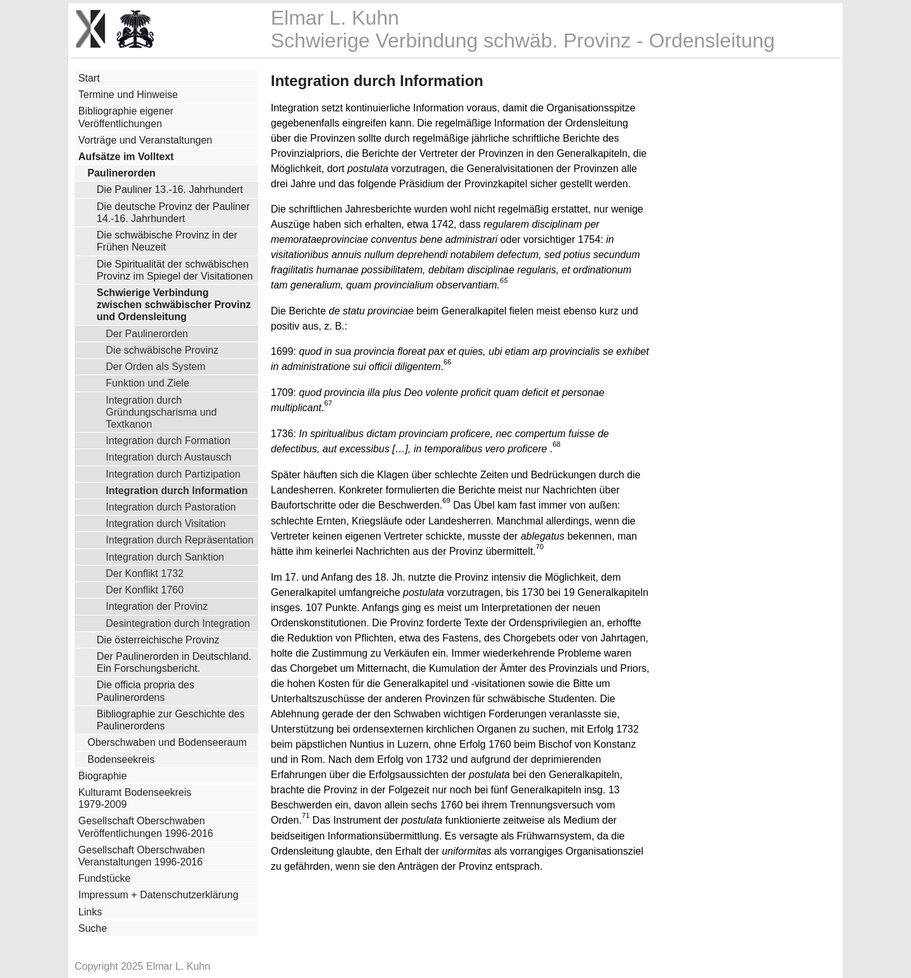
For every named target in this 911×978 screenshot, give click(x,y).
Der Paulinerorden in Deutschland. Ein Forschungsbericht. (174, 662)
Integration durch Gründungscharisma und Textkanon (161, 412)
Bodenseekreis (120, 759)
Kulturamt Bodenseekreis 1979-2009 (135, 798)
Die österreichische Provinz (158, 639)
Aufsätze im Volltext (126, 156)
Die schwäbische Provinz (162, 350)
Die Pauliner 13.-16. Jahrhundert (170, 189)
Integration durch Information (176, 490)
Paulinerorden (121, 173)
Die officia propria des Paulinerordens (145, 690)
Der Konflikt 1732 (144, 573)
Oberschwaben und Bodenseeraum (167, 742)
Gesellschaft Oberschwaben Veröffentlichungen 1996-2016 (145, 826)
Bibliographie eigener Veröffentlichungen (125, 117)
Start (89, 78)
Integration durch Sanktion (165, 556)
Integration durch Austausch (169, 456)
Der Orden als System (156, 366)
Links (90, 912)
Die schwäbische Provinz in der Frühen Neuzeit (167, 241)
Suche (92, 928)
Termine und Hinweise (128, 94)
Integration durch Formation (168, 440)
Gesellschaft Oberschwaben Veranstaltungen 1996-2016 (141, 856)
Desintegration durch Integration (178, 623)
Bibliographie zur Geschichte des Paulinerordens (171, 720)
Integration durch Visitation (165, 523)
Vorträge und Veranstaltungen (145, 140)
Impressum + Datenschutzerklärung (158, 894)
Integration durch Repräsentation (179, 539)
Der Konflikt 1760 (144, 589)
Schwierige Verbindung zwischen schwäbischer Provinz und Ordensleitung (174, 304)
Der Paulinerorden (147, 333)
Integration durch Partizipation (173, 474)
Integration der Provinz (157, 606)
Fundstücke (104, 878)
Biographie (102, 776)
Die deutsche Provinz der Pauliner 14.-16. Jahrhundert (173, 212)
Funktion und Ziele (147, 382)
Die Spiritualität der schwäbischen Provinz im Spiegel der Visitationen (175, 270)
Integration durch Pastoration (171, 506)
